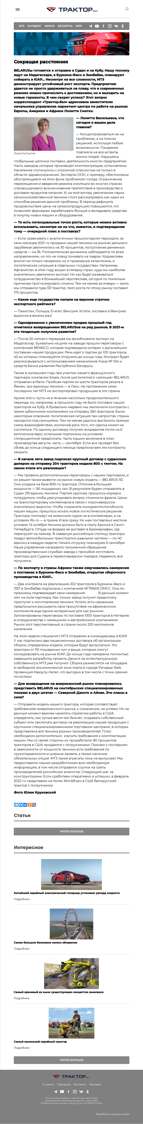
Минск (49, 25)
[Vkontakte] (25, 805)
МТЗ (21, 25)
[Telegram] (16, 805)
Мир (79, 25)
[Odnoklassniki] (29, 805)
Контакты (80, 1084)
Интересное (28, 847)
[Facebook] (20, 805)
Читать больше (71, 831)
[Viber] (34, 805)
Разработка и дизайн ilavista (112, 1114)
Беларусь (65, 25)
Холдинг (34, 25)
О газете (48, 1084)
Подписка (63, 1084)
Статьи (22, 815)
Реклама (95, 1084)
